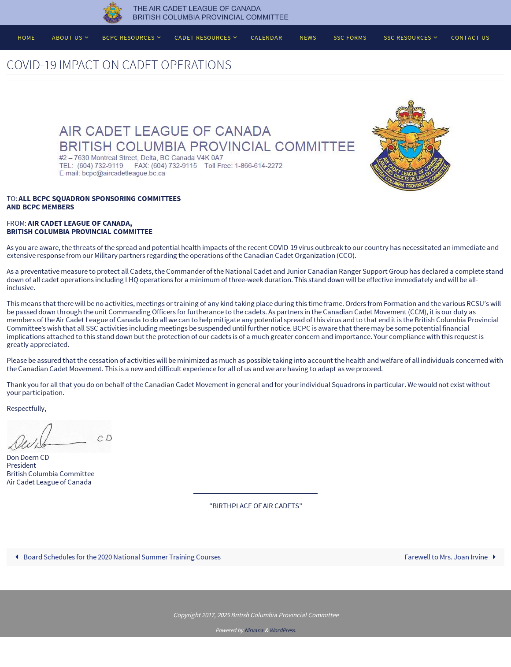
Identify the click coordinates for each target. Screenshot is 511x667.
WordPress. (283, 630)
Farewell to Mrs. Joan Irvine (452, 557)
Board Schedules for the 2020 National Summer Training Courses (116, 557)
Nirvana (253, 630)
